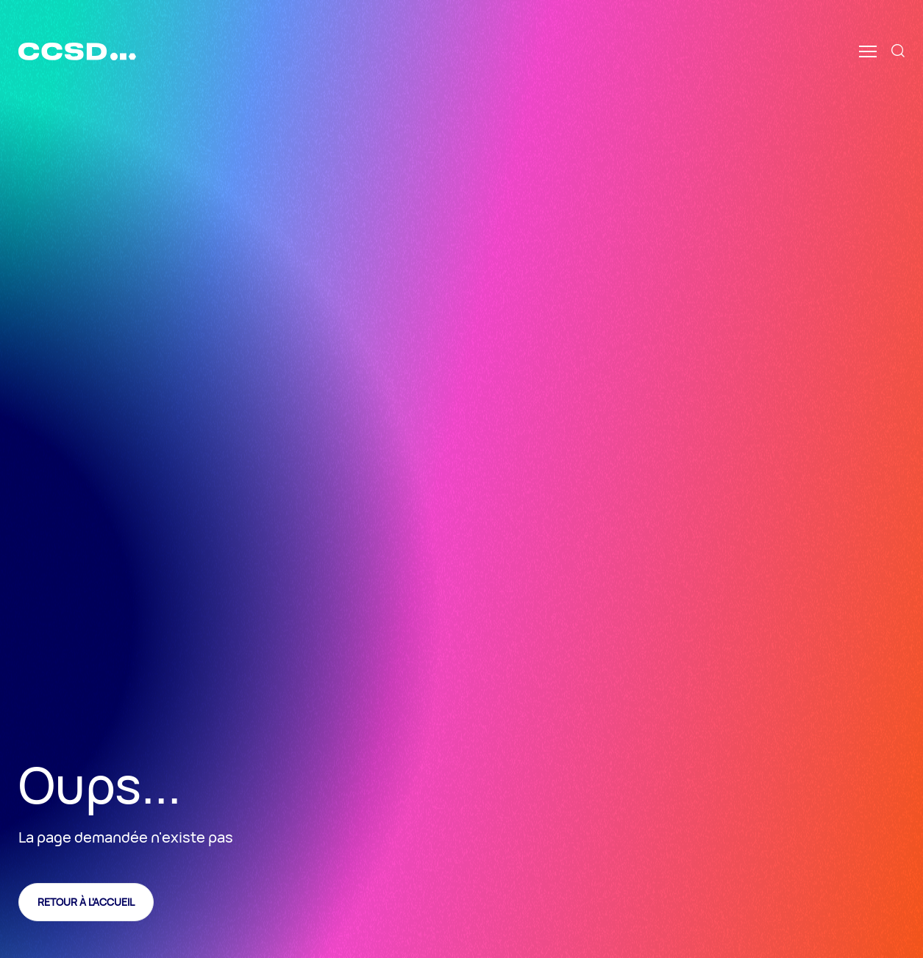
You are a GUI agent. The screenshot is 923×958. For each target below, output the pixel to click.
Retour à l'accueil (86, 902)
